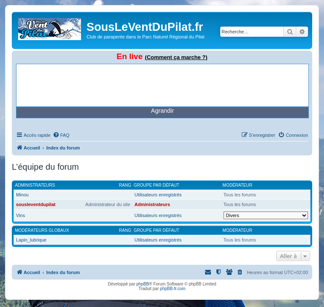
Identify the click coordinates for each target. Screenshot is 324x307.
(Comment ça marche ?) (176, 57)
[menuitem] (61, 135)
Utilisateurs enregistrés (158, 194)
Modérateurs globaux (42, 230)
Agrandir (162, 110)
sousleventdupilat (36, 204)
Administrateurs (35, 185)
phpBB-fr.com (173, 288)
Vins (20, 215)
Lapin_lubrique (31, 239)
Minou (22, 194)
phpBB (142, 284)
